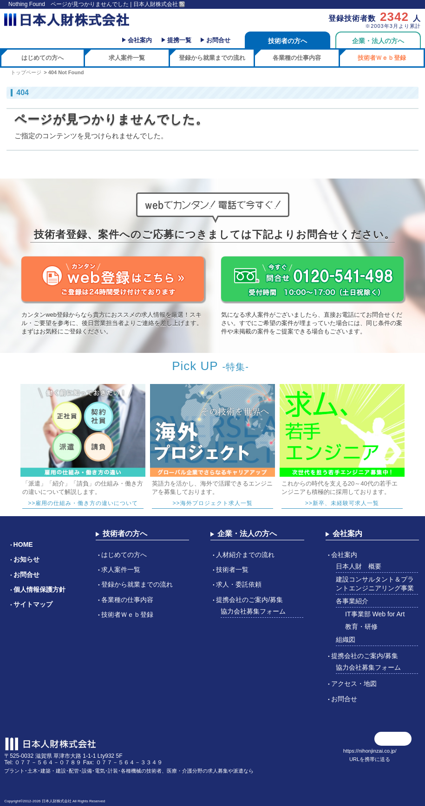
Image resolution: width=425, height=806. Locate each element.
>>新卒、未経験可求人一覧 (342, 503)
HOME (23, 544)
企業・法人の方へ (378, 41)
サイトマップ (32, 604)
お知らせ (26, 559)
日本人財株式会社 (57, 801)
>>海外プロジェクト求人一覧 (212, 503)
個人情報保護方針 (39, 589)
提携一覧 (179, 40)
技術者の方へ (287, 41)
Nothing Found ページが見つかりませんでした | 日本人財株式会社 (93, 4)
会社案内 (140, 40)
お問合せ (218, 40)
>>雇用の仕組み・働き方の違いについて (83, 503)
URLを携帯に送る (369, 759)
